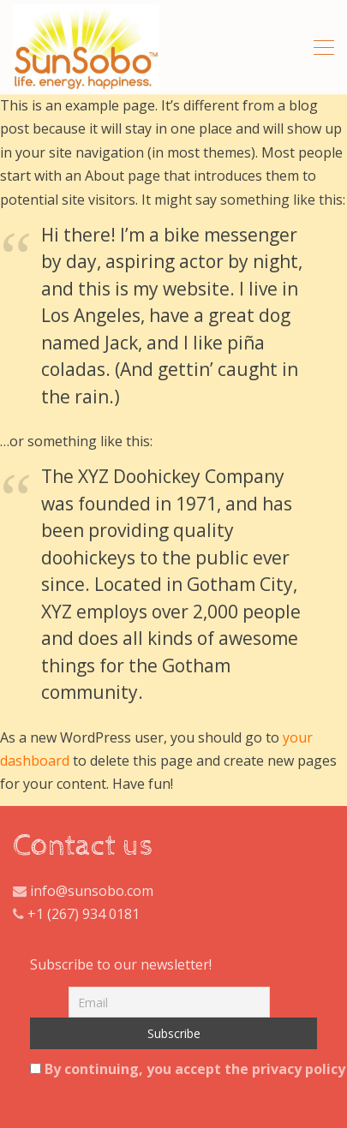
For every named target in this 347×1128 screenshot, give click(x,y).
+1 (35, 913)
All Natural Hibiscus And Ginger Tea (86, 47)
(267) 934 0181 (93, 913)
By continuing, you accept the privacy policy (173, 1068)
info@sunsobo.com (90, 890)
